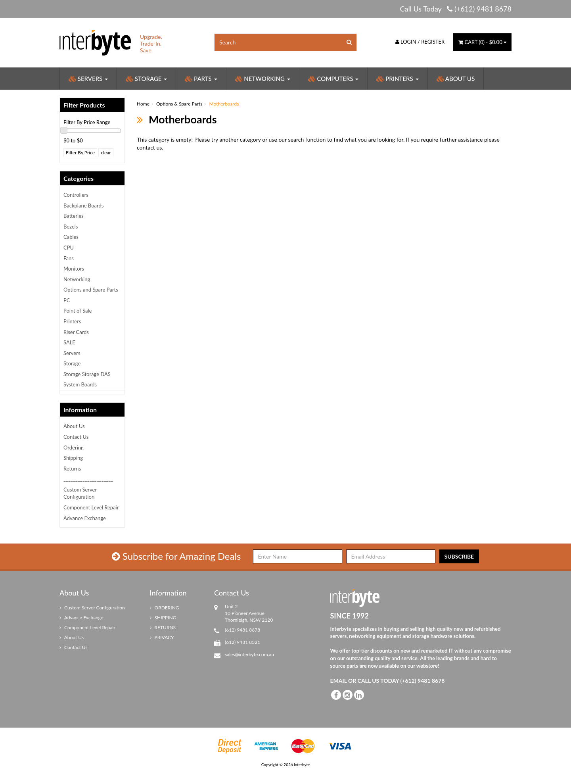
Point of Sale (77, 310)
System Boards (80, 384)
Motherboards (224, 104)
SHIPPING (163, 617)
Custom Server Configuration (80, 493)
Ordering (73, 447)
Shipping (73, 458)
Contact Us (75, 437)
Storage (146, 78)
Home (143, 104)
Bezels (70, 226)
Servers (88, 78)
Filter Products (84, 105)
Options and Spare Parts (90, 289)
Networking (262, 78)
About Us (456, 78)
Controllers (75, 195)
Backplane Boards (83, 205)
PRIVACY (162, 637)
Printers (397, 78)
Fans (68, 258)
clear (106, 153)
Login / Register (420, 41)
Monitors (73, 268)
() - (482, 42)
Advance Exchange (84, 518)
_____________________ (88, 479)
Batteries (73, 216)
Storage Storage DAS (87, 374)
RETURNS (163, 627)
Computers (333, 78)
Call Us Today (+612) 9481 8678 (456, 8)
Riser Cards (76, 332)
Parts (201, 78)
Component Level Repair (91, 507)
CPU (68, 247)
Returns (72, 468)
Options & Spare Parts (179, 104)
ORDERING (164, 608)
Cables (71, 237)
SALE (69, 342)
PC (66, 300)
